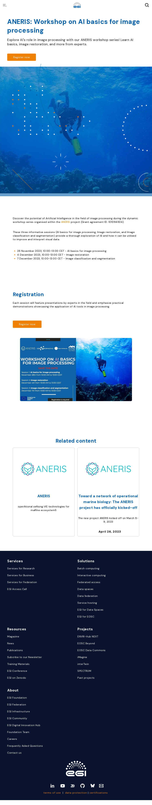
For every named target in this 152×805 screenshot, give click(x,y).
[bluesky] (93, 786)
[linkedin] (52, 785)
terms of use (52, 792)
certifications (99, 792)
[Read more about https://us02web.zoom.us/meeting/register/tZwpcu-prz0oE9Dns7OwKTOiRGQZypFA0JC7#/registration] (21, 57)
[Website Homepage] (77, 5)
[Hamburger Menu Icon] (4, 5)
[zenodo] (72, 786)
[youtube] (63, 786)
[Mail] (101, 786)
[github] (82, 786)
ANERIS (66, 222)
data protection (76, 792)
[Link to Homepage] (76, 768)
